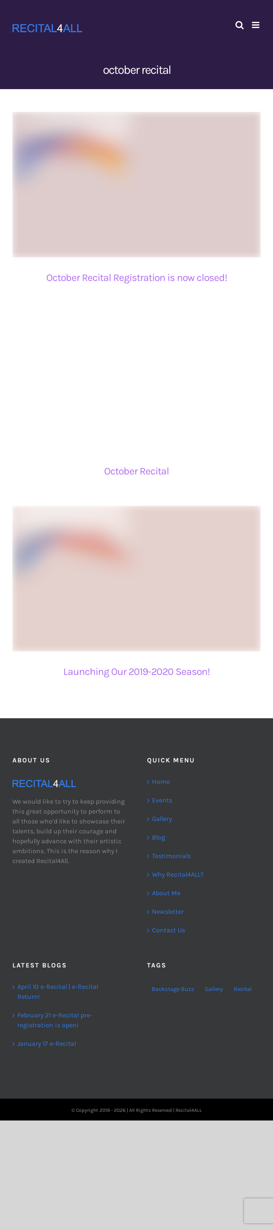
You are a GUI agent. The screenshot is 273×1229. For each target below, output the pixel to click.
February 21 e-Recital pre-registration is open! (55, 1020)
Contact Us (168, 930)
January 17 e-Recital (46, 1043)
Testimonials (171, 856)
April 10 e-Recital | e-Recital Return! (57, 991)
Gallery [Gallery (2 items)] (214, 989)
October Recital (136, 471)
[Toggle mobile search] (239, 25)
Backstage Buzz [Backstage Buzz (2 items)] (173, 989)
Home (161, 782)
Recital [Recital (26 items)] (243, 989)
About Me (166, 893)
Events (162, 800)
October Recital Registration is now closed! (136, 277)
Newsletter (168, 911)
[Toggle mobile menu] (256, 25)
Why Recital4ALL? (178, 874)
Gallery (162, 819)
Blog (158, 837)
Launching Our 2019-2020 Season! (136, 671)
